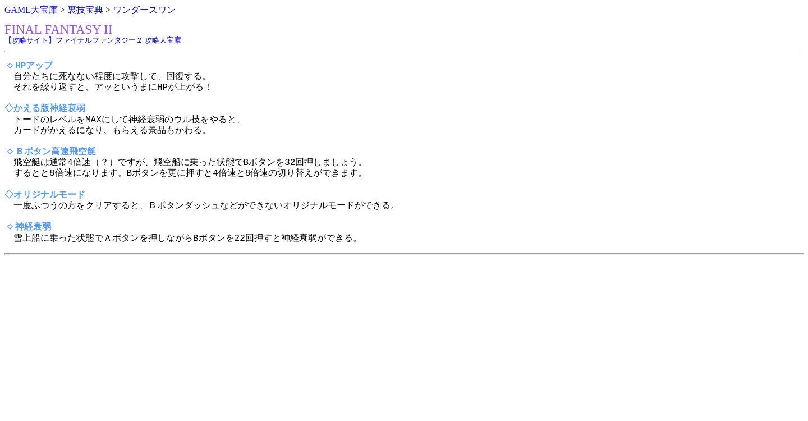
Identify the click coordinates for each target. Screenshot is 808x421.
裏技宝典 (85, 10)
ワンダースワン (144, 10)
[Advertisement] (341, 338)
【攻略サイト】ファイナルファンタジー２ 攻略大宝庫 (92, 40)
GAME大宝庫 (31, 10)
